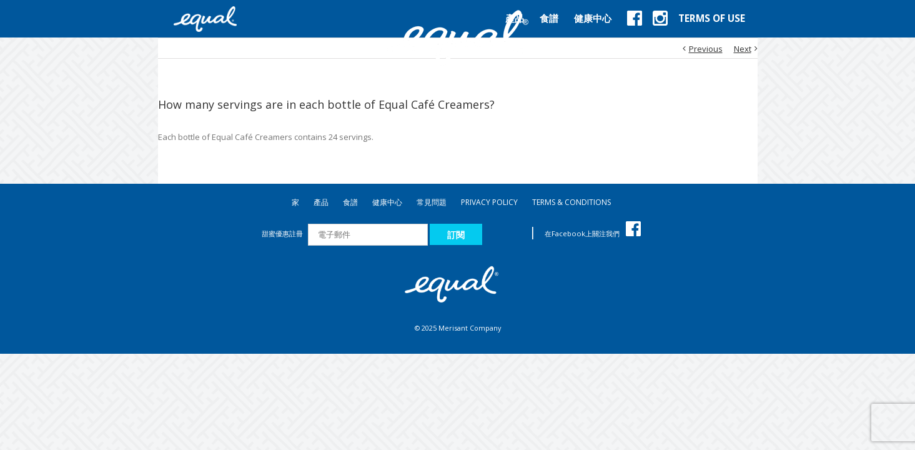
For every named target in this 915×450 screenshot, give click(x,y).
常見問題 (432, 202)
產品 (321, 202)
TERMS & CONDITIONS (571, 202)
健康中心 (387, 202)
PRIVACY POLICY (489, 202)
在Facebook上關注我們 (593, 233)
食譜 (350, 202)
